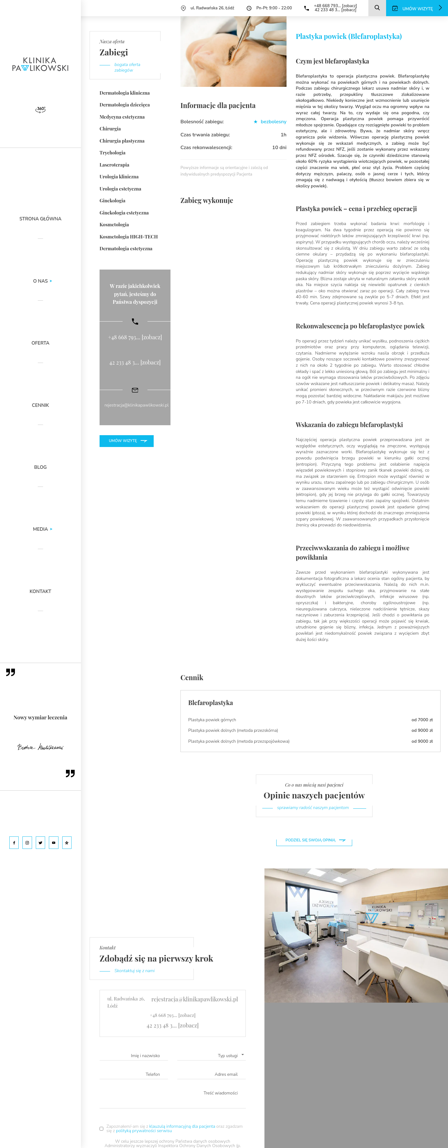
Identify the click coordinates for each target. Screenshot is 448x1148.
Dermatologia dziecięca (125, 104)
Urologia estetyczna (120, 189)
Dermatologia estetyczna (126, 248)
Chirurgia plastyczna (122, 141)
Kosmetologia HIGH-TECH (129, 236)
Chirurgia (110, 128)
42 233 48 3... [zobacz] (335, 10)
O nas (40, 281)
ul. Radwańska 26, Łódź (212, 8)
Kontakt (40, 592)
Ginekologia (112, 200)
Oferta (40, 343)
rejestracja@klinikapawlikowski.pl (137, 405)
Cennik (40, 405)
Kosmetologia (114, 224)
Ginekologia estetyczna (124, 212)
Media (40, 529)
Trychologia (112, 152)
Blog (40, 467)
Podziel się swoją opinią (310, 840)
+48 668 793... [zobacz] (335, 6)
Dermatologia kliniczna (125, 93)
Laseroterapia (114, 165)
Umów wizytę (123, 440)
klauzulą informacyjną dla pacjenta (183, 1126)
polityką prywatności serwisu (144, 1131)
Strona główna (41, 219)
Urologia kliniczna (119, 176)
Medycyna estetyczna (122, 117)
